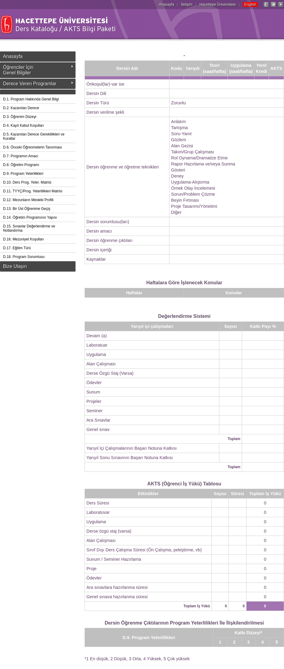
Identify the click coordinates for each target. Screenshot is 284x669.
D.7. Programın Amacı (20, 156)
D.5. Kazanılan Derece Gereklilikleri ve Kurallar (33, 136)
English (250, 4)
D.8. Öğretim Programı (21, 165)
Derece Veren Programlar (29, 83)
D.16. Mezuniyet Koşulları (23, 239)
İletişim (186, 4)
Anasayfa (166, 4)
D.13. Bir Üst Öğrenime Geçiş (26, 209)
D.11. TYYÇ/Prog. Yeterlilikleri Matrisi (32, 191)
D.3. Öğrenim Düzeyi (19, 117)
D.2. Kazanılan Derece (21, 108)
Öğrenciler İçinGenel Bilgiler (18, 70)
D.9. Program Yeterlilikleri (23, 173)
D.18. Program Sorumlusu (23, 257)
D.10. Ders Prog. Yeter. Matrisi (27, 182)
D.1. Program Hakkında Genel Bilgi (31, 99)
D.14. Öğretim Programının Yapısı (30, 217)
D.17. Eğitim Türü (17, 248)
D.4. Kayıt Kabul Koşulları (23, 125)
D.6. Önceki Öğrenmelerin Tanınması (32, 147)
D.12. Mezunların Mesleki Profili (28, 200)
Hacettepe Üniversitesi (217, 4)
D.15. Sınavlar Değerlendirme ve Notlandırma (29, 228)
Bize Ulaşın (15, 266)
